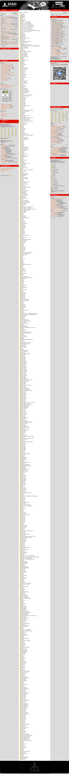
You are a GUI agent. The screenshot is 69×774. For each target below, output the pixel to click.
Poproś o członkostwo (62, 7)
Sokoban (22, 330)
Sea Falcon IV (23, 103)
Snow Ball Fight (23, 315)
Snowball (22, 317)
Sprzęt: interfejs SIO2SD (55, 155)
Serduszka (22, 129)
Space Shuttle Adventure (25, 403)
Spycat (22, 506)
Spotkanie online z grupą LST (6, 24)
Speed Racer (23, 449)
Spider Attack (23, 475)
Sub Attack (22, 666)
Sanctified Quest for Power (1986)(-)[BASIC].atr (30, 45)
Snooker (22, 312)
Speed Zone (23, 454)
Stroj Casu (22, 654)
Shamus (22, 151)
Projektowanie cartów (55, 203)
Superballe (22, 716)
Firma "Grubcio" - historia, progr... (57, 31)
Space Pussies (23, 397)
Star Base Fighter (24, 525)
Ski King (22, 228)
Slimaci (22, 261)
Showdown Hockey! (24, 190)
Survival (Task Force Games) (26, 740)
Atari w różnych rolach (55, 214)
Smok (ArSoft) (23, 285)
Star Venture (23, 551)
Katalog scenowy (54, 110)
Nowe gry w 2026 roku (5, 63)
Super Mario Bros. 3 (24, 704)
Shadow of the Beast (24, 148)
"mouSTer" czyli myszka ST (56, 148)
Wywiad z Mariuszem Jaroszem (56, 126)
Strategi (22, 636)
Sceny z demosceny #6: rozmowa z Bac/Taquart (9, 43)
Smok (21, 284)
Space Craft (22, 373)
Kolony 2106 (3, 152)
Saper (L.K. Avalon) (24, 56)
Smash (22, 280)
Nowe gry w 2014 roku (5, 78)
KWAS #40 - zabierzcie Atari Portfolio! (7, 18)
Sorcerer (22, 349)
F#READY (53, 130)
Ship (21, 172)
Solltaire (22, 338)
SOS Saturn (22, 352)
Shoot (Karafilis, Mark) (24, 181)
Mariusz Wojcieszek (54, 132)
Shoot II (22, 179)
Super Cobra (23, 697)
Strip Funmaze (23, 652)
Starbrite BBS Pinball (24, 567)
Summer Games (23, 684)
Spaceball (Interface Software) (26, 422)
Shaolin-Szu (23, 156)
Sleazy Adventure (24, 254)
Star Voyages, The (24, 552)
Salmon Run (23, 33)
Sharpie (22, 161)
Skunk (21, 244)
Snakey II (22, 301)
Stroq (21, 655)
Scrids (22, 93)
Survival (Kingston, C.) (24, 738)
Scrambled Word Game (25, 91)
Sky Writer (22, 250)
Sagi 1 (21, 32)
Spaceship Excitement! (25, 427)
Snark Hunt (22, 305)
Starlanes (22, 580)
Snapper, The (23, 304)
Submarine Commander (5, 145)
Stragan (52, 146)
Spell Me (22, 461)
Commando (3, 149)
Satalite (22, 63)
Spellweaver (23, 472)
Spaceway (22, 428)
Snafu (21, 291)
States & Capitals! (24, 596)
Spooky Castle (23, 488)
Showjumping (23, 191)
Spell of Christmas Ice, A (25, 462)
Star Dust (22, 528)
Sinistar (22, 218)
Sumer (22, 683)
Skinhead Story (23, 237)
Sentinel (22, 127)
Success (22, 675)
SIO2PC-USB (53, 200)
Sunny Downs (23, 687)
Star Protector (23, 539)
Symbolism (22, 752)
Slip (21, 266)
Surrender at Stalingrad (25, 734)
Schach (22, 73)
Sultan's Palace (23, 680)
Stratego (22, 637)
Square (22, 510)
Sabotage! (22, 15)
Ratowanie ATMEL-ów (55, 202)
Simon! (22, 214)
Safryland (22, 20)
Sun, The (22, 686)
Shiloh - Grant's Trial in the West (26, 169)
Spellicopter (23, 467)
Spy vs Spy (22, 503)
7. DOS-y (53, 174)
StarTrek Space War (24, 591)
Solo (21, 340)
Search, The (23, 112)
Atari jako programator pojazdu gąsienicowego (59, 197)
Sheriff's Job (23, 165)
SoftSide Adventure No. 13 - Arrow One (27, 327)
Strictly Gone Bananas (24, 647)
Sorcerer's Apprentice (24, 350)
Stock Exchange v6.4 (24, 617)
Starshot (22, 588)
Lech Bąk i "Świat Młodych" (55, 128)
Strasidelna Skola (24, 635)
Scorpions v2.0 (23, 86)
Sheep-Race (23, 164)
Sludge (22, 274)
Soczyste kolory (54, 212)
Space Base (23, 360)
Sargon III (22, 62)
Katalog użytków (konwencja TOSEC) (57, 190)
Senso (21, 126)
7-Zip (9, 142)
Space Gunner (23, 381)
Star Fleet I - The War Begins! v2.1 (27, 530)
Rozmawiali (53, 125)
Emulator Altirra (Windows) (5, 87)
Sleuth (22, 255)
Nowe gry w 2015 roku (5, 74)
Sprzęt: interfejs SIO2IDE (55, 154)
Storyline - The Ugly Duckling (26, 630)
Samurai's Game (23, 42)
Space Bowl (23, 365)
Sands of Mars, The (24, 48)
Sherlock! (22, 166)
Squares (22, 511)
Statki (21, 601)
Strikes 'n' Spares (24, 649)
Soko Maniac (23, 329)
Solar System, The (24, 336)
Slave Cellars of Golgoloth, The (26, 252)
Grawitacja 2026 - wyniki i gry (6, 39)
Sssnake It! (22, 517)
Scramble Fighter (23, 88)
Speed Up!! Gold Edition (25, 453)
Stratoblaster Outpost (24, 638)
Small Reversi (23, 278)
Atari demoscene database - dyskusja (7, 168)
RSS (16, 14)
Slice (21, 256)
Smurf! (22, 288)
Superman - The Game (24, 724)
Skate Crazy (23, 225)
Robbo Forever (3, 151)
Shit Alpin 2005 (23, 173)
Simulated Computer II (24, 217)
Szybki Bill (22, 759)
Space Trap (22, 410)
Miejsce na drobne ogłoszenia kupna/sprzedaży (59, 153)
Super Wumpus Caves (24, 713)
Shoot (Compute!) (24, 177)
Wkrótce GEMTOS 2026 (5, 42)
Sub (21, 665)
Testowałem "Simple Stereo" (56, 206)
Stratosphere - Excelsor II (25, 640)
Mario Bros (3, 150)
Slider (21, 260)
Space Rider (23, 399)
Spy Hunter (22, 498)
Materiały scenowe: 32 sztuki (6, 105)
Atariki (2, 111)
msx (63, 116)
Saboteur (22, 16)
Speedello (22, 455)
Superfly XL (22, 722)
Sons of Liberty (23, 347)
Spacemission (23, 425)
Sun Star (22, 685)
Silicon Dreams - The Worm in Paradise (27, 209)
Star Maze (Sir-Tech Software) (26, 537)
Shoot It (22, 180)
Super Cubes (23, 698)
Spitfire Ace (22, 485)
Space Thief (23, 409)
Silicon (22, 205)
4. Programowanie (55, 169)
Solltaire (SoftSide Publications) (26, 339)
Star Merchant (23, 538)
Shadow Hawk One (24, 147)
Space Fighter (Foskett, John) (26, 379)
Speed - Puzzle (23, 439)
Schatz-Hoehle (23, 74)
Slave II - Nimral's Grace (25, 253)
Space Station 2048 (24, 405)
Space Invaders (23, 387)
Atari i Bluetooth (54, 199)
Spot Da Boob (23, 491)
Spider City (22, 476)
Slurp (21, 275)
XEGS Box (53, 213)
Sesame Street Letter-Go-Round (26, 135)
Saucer (22, 66)
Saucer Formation (24, 68)
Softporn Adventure (24, 326)
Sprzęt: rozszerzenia (54, 150)
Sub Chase (22, 667)
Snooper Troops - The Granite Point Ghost (28, 314)
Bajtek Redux (3, 109)
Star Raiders (23, 540)
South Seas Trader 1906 (25, 353)
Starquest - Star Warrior (25, 584)
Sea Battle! (22, 100)
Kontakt (1, 118)
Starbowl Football (24, 566)
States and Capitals (24, 597)
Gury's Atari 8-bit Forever (5, 113)
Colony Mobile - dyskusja (5, 169)
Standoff (22, 523)
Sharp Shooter (23, 160)
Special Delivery (23, 435)
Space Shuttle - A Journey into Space (27, 402)
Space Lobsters (23, 393)
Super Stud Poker (24, 712)
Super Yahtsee (23, 714)
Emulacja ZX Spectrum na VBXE (6, 72)
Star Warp (22, 553)
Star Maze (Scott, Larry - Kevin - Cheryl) (28, 536)
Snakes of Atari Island (24, 300)
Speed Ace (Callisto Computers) (26, 441)
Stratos (22, 639)
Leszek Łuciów (53, 135)
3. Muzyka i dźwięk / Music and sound (57, 48)
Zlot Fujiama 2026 (54, 29)
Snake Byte (22, 293)
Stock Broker (23, 616)
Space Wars (23, 416)
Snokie (22, 311)
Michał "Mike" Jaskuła (55, 129)
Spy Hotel (22, 497)
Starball (22, 560)
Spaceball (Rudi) (23, 423)
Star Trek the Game (24, 549)
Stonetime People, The (24, 625)
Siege (21, 199)
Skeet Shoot (23, 227)
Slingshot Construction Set (25, 264)
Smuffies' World (23, 287)
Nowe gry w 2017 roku (5, 71)
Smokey (22, 286)
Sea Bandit (22, 99)
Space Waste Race (24, 417)
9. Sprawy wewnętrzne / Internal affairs (57, 53)
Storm (21, 628)
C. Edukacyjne (54, 180)
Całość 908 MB (54, 188)
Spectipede (22, 437)
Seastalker (22, 113)
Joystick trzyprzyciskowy (55, 207)
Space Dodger (23, 374)
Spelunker (22, 473)
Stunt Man (22, 664)
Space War (22, 415)
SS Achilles (22, 516)
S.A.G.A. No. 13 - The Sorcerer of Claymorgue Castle (30, 30)
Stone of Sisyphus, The (25, 623)
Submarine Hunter (24, 672)
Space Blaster (23, 363)
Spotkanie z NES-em (4, 32)
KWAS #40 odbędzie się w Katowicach (7, 27)
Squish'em (22, 515)
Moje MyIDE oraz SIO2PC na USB (57, 208)
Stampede (22, 522)
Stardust (22, 573)
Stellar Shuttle (23, 609)
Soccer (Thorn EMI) (24, 323)
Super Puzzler (23, 709)
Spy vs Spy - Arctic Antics (25, 504)
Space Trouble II (23, 413)
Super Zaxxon (23, 715)
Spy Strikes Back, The (24, 502)
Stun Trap (22, 661)
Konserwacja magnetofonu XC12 (6, 68)
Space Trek (22, 412)
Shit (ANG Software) (24, 174)
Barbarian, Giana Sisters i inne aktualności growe (9, 37)
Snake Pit (22, 297)
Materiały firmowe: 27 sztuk (5, 106)
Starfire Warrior (23, 575)
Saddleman (22, 17)
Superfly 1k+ (23, 721)
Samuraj (22, 43)
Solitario (22, 337)
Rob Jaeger (53, 137)
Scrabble (22, 87)
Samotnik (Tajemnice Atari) (25, 41)
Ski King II (22, 229)
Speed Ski (22, 451)
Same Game (23, 37)
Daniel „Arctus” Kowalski (55, 131)
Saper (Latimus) (23, 55)
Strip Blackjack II (23, 651)
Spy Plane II (23, 501)
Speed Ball (22, 442)
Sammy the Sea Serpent (25, 38)
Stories (22, 627)
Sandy (21, 49)
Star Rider (22, 542)
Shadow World (23, 149)
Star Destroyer (23, 527)
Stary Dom (22, 592)
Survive (22, 741)
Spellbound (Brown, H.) (25, 464)
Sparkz (22, 434)
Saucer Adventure (24, 67)
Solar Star (22, 335)
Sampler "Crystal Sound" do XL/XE (57, 36)
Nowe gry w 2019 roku (5, 70)
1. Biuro (53, 164)
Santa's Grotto (23, 52)
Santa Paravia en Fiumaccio (25, 51)
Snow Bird (22, 316)
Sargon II (22, 61)
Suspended (22, 746)
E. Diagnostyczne (54, 184)
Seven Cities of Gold (24, 138)
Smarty (22, 279)
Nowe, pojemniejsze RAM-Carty (56, 147)
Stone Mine (22, 622)
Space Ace (22, 355)
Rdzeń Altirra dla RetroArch (55, 24)
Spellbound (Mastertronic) (25, 465)
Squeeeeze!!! (23, 512)
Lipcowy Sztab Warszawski (55, 41)
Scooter (22, 79)
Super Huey (22, 701)
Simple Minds (23, 216)
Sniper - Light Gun (24, 310)
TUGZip (12, 142)
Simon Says (23, 215)
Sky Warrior (22, 249)
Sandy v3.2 (22, 50)
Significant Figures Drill (25, 202)
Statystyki (2, 171)
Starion (22, 579)
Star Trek (22, 546)
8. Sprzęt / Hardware (54, 52)
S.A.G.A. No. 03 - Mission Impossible (27, 26)
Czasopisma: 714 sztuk (5, 104)
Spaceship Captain (24, 426)
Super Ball (22, 690)
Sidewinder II (23, 197)
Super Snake (23, 711)
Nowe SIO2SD (53, 201)
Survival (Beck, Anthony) (25, 737)
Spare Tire (22, 431)
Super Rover (23, 710)
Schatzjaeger (23, 75)
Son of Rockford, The (24, 343)
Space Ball (22, 359)
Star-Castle (22, 568)
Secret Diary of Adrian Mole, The (26, 117)
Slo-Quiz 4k (22, 268)
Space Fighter (23, 378)
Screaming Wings (24, 92)
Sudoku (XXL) (23, 679)
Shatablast (22, 162)
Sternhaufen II (23, 610)
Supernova (22, 726)
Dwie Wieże (3, 157)
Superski (22, 729)
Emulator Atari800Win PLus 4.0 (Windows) (8, 85)
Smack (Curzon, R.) (24, 276)
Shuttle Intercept (23, 193)
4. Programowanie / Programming (57, 49)
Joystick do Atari (54, 204)
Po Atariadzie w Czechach (5, 33)
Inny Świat (3, 160)
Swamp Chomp (23, 747)
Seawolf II (22, 114)
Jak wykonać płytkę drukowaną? (56, 210)
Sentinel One (23, 128)
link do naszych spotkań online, (56, 64)
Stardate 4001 (23, 572)
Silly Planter (23, 212)
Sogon (22, 328)
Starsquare (22, 589)
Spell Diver (22, 460)
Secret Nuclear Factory (25, 118)
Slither (22, 267)
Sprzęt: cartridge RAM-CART (56, 152)
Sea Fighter (22, 104)
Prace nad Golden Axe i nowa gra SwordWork (9, 36)
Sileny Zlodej (23, 204)
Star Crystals (23, 526)
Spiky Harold (23, 480)
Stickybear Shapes (24, 614)
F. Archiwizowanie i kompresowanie (58, 185)
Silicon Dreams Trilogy (24, 210)
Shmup (22, 176)
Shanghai (22, 154)
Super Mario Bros (24, 703)
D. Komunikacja (54, 182)
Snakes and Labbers (24, 299)
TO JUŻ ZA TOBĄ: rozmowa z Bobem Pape (58, 136)
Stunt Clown (23, 663)
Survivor (22, 742)
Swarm (22, 749)
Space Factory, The (24, 377)
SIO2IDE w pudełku (54, 215)
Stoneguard (22, 624)
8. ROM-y (53, 175)
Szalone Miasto (23, 758)
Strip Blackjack (23, 650)
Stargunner (22, 578)
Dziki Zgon (53, 21)
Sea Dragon (22, 102)
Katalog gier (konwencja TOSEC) (6, 140)
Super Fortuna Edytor (24, 700)
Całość (3, 142)
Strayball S (22, 643)
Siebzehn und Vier (24, 198)
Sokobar (22, 334)
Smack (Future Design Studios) (26, 277)
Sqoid (21, 509)
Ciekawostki (53, 38)
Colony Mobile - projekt (5, 170)
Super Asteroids (23, 689)
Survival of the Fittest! (24, 739)
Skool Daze (22, 241)
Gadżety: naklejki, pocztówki (56, 151)
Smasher (22, 281)
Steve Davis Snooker (24, 611)
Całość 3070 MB (4, 138)
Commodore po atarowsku (5, 29)
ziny (59, 121)
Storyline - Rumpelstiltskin (25, 629)
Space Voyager (23, 414)
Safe (21, 18)
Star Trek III (22, 548)
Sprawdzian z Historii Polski (25, 492)
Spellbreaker (23, 466)
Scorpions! (22, 85)
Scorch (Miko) (23, 81)
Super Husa (22, 702)
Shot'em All (22, 188)
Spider (22, 474)
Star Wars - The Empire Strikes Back (27, 559)
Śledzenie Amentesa (54, 134)
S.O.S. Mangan (23, 351)
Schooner (22, 76)
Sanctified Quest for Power (25, 44)
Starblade (22, 564)
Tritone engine (3, 79)
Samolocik (22, 39)
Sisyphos (22, 222)
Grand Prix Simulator (4, 161)
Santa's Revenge (23, 53)
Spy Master (22, 499)
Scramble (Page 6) (24, 89)
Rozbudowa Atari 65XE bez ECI (56, 33)
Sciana (22, 78)
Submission (23, 673)
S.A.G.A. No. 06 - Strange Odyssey (27, 29)
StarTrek (22, 590)
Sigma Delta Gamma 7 (24, 201)
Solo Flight (22, 341)
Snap (21, 302)
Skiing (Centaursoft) (24, 235)
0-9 (2, 128)
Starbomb (22, 565)
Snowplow (22, 318)
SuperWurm (23, 730)
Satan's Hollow (23, 64)
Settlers (22, 136)
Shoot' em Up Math (24, 178)
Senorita (22, 125)
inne (9, 137)
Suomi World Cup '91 (24, 688)
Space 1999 (22, 354)
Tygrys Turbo (53, 205)
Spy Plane (22, 500)
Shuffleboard (23, 192)
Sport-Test (22, 490)
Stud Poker (22, 660)
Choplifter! (3, 147)
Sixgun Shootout (23, 223)
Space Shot (22, 400)
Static (21, 599)
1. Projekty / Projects (54, 46)
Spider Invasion (23, 478)
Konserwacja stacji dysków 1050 (6, 67)
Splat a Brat (22, 487)
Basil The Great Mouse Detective (6, 158)
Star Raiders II (23, 541)
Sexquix (22, 143)
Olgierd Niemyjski (54, 142)
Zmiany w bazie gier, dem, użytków (57, 26)
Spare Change (23, 430)
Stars (21, 585)
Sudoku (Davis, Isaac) (24, 677)
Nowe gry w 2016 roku (5, 73)
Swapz (22, 748)
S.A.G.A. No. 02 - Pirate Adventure (27, 25)
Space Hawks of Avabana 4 (25, 385)
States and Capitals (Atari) (25, 598)
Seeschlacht (23, 124)
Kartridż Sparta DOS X (5, 66)
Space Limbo (23, 392)
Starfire (22, 574)
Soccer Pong (23, 322)
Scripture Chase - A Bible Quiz (26, 94)
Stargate (22, 576)
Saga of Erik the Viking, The (25, 31)
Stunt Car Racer (23, 662)
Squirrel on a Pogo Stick (25, 514)
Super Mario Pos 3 (24, 705)
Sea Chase (22, 101)
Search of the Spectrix (24, 111)
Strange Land (23, 634)
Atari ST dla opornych (4, 77)
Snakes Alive (23, 298)
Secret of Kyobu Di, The (25, 119)
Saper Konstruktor (24, 54)
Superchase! (23, 717)
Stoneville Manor (23, 626)
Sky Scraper (23, 248)
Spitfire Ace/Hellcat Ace (5, 154)
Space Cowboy (23, 372)
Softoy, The (22, 325)
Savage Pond (23, 72)
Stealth (22, 602)
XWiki (2, 112)
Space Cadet (23, 367)
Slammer (22, 251)
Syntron (22, 755)
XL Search (3, 116)
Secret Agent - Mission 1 (25, 115)
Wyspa (2, 155)
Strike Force (23, 648)
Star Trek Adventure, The (25, 547)
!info (59, 115)
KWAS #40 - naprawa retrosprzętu (7, 20)
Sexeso (22, 142)
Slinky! (22, 265)
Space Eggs (23, 376)
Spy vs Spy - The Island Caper (26, 505)
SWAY (21, 750)
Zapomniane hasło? (54, 7)
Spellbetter (22, 463)
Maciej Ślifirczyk (54, 140)
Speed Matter (23, 448)
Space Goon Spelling (24, 380)
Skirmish (22, 238)
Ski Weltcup (23, 231)
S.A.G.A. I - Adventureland (25, 21)
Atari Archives (3, 115)
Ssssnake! (22, 518)
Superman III (23, 725)
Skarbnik (22, 224)
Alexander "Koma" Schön (55, 139)
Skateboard (22, 226)
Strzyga (22, 659)
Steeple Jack (23, 603)
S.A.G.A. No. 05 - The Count (25, 28)
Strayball (22, 641)
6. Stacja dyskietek (55, 172)
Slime (21, 262)
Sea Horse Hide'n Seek (24, 105)
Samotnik (22, 40)
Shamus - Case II (23, 153)
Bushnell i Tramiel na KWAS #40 (56, 19)
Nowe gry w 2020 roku (5, 69)
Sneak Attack (23, 306)
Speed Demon (23, 443)
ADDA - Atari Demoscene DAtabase (57, 109)
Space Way (22, 418)
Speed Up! (22, 452)
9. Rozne (53, 177)
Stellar (22, 604)
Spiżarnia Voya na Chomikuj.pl (6, 108)
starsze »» (16, 46)
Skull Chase (23, 242)
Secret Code (23, 116)
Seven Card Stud (23, 137)
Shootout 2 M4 (23, 186)
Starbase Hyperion (24, 562)
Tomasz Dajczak (54, 127)
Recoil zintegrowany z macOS (6, 26)
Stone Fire (22, 621)
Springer (22, 493)
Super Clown (23, 696)
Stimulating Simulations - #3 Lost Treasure (28, 615)
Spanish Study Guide (24, 429)
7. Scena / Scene (54, 51)
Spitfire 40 (22, 484)
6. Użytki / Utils (53, 50)
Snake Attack (23, 292)
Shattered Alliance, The (25, 163)
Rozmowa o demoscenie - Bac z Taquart (8, 41)
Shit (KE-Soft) (23, 175)
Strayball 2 (22, 642)
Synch (21, 754)
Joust (2, 148)
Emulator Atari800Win (4, 84)
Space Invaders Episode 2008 (26, 390)
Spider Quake (23, 479)
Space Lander (23, 391)
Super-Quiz (22, 728)
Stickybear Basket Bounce (25, 612)
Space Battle (23, 361)
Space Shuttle (23, 401)
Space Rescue (23, 398)
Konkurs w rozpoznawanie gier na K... (57, 28)
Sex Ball (22, 141)
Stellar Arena (23, 605)
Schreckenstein (23, 77)
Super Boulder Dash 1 (24, 692)
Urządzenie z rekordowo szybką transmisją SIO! (9, 31)
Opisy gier (2, 144)
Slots (21, 272)
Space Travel (23, 411)
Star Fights (22, 529)
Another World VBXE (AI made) (56, 23)
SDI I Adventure (23, 98)
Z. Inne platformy (54, 187)
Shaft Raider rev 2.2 (24, 150)
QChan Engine (3, 80)
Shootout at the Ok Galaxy (25, 187)
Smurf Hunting (23, 289)
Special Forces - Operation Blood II (27, 436)
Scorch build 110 (23, 80)
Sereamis (22, 130)
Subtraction (22, 674)
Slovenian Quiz (23, 273)
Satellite (22, 65)
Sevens (22, 140)
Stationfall (22, 600)
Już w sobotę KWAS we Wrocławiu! (7, 34)
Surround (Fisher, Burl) (25, 736)
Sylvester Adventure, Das (25, 751)
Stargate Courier (23, 577)
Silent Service (23, 203)
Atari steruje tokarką (54, 216)
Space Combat (23, 368)
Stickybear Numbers (24, 613)
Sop (21, 348)
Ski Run (22, 230)
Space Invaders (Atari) (24, 389)
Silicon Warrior (23, 211)
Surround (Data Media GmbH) (26, 735)
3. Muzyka (53, 167)
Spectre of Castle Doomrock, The (26, 438)
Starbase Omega (23, 563)
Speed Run (22, 450)
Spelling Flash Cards (24, 468)
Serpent (22, 131)
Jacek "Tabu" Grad (54, 138)
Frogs (2, 146)
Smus (21, 290)
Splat (21, 486)
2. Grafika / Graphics (54, 47)
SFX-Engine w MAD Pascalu (6, 64)
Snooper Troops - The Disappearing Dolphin (28, 313)
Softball (22, 324)
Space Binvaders (23, 362)
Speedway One (23, 459)
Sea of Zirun (23, 106)
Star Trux (22, 550)
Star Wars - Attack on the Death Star (27, 555)
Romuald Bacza (54, 133)
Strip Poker (22, 653)
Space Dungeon (23, 375)
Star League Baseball (24, 534)
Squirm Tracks (23, 513)
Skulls (21, 243)
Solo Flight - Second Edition (25, 342)
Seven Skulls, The (24, 139)
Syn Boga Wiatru (23, 753)
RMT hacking (53, 43)
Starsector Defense (24, 586)
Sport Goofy (23, 489)
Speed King (22, 447)
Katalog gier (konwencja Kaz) (5, 124)
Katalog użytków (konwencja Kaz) (57, 159)
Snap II (22, 303)
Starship (22, 587)
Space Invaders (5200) (24, 388)
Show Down (23, 189)
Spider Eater (23, 477)
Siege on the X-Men (24, 200)
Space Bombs (23, 364)
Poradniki (2, 62)
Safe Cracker (23, 19)
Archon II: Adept (4, 153)
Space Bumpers (23, 366)
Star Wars (22, 554)
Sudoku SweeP (23, 678)
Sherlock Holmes (23, 167)
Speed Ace (22, 440)
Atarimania (3, 114)
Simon (22, 213)
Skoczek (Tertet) (23, 240)
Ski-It (21, 236)
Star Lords (22, 535)
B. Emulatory (54, 179)
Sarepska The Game (24, 60)
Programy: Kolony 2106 (55, 149)
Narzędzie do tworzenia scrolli (6, 65)
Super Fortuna (23, 699)
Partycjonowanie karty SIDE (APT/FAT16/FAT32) (9, 75)
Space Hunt (22, 386)
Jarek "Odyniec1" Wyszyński (56, 141)
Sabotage (22, 14)
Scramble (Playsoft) (24, 90)
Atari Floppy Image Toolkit (5, 23)
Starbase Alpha (23, 561)
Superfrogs (22, 723)
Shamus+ (22, 152)
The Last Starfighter (4, 156)
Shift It (22, 168)
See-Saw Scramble (24, 123)
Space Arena (23, 356)
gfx (66, 113)
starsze (17, 82)
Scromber (22, 97)
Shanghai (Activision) (24, 155)
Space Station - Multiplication (26, 404)
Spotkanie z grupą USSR (5, 17)
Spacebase (22, 424)
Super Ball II (23, 691)
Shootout (22, 185)
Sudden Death (23, 676)
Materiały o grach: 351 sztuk (6, 107)
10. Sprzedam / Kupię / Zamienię (56, 54)
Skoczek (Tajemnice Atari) (25, 239)
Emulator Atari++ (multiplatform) (6, 86)
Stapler (22, 524)
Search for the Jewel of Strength (26, 110)
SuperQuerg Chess (24, 727)
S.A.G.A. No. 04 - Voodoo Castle (26, 27)
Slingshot (22, 263)
